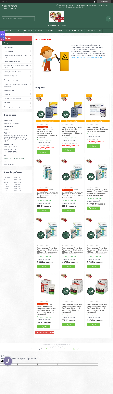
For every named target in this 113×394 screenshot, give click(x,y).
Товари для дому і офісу (12, 98)
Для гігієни (7, 103)
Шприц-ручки (9, 90)
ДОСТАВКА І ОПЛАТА (54, 31)
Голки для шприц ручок (12, 80)
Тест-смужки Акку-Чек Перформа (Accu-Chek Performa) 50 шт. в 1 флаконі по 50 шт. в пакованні (46, 309)
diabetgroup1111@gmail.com (14, 158)
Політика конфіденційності (73, 349)
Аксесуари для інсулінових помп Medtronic (15, 85)
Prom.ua (67, 345)
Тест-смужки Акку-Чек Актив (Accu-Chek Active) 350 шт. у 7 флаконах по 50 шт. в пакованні (47, 251)
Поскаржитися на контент (54, 349)
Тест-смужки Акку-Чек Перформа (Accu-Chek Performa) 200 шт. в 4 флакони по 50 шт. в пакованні (97, 308)
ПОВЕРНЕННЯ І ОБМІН (74, 31)
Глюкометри (8, 47)
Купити (45, 152)
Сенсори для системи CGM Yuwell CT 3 (15, 56)
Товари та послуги (10, 43)
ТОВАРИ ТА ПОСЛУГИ (23, 31)
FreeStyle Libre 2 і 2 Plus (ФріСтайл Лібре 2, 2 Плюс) (16, 66)
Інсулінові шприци (10, 76)
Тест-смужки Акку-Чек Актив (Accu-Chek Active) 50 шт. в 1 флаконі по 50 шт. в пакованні (47, 194)
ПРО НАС (38, 31)
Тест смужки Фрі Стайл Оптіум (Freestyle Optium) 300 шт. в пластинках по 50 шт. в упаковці (72, 131)
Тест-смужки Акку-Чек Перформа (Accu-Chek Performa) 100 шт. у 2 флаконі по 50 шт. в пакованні (72, 308)
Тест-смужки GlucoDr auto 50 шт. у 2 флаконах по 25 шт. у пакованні (97, 129)
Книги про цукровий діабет (13, 107)
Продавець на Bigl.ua (56, 347)
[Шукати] (32, 18)
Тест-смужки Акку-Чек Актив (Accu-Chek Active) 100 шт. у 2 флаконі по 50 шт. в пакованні (72, 194)
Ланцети (7, 94)
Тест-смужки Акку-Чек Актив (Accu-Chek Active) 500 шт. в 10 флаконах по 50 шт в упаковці (72, 251)
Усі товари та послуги (44, 332)
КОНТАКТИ (90, 31)
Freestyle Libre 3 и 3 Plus (12, 72)
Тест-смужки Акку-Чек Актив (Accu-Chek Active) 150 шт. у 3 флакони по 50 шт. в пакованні (97, 193)
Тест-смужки (8, 51)
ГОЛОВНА (7, 31)
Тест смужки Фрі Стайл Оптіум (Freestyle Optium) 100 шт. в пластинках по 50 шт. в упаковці (47, 132)
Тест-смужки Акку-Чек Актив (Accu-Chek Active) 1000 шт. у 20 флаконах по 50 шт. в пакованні (97, 251)
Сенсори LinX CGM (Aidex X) (13, 61)
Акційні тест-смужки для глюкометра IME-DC (86, 57)
